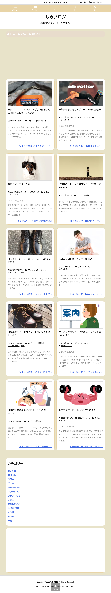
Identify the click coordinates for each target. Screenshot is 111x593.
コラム (23, 34)
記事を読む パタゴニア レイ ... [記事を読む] (35, 146)
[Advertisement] (55, 58)
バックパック (14, 487)
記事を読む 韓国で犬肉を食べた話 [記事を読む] (34, 221)
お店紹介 (12, 471)
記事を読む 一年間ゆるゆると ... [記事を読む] (86, 146)
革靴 (55, 2)
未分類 (11, 512)
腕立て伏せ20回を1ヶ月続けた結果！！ (78, 410)
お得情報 (12, 475)
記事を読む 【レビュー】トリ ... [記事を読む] (35, 294)
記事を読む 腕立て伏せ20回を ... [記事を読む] (86, 446)
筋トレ (11, 516)
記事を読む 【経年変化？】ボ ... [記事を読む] (35, 372)
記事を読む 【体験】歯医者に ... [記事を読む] (35, 446)
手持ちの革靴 (13, 346)
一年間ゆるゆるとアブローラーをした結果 (80, 109)
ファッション (33, 270)
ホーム (48, 2)
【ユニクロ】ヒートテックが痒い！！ (77, 259)
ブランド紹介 (14, 496)
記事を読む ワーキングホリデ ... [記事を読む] (86, 372)
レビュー (71, 2)
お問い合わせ (82, 2)
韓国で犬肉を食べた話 (19, 184)
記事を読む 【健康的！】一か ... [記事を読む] (86, 221)
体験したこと (41, 121)
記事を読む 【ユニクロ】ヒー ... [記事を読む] (86, 294)
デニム (62, 2)
